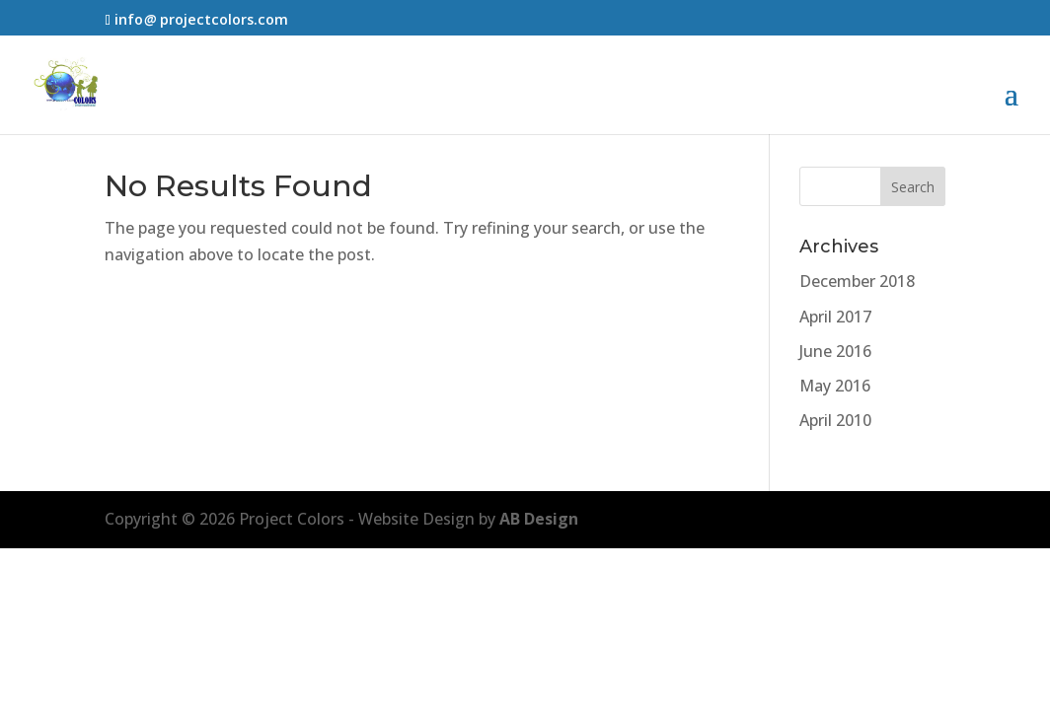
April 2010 (835, 420)
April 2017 (835, 316)
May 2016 (834, 385)
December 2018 (857, 281)
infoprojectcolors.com (201, 19)
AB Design (538, 519)
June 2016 (835, 351)
